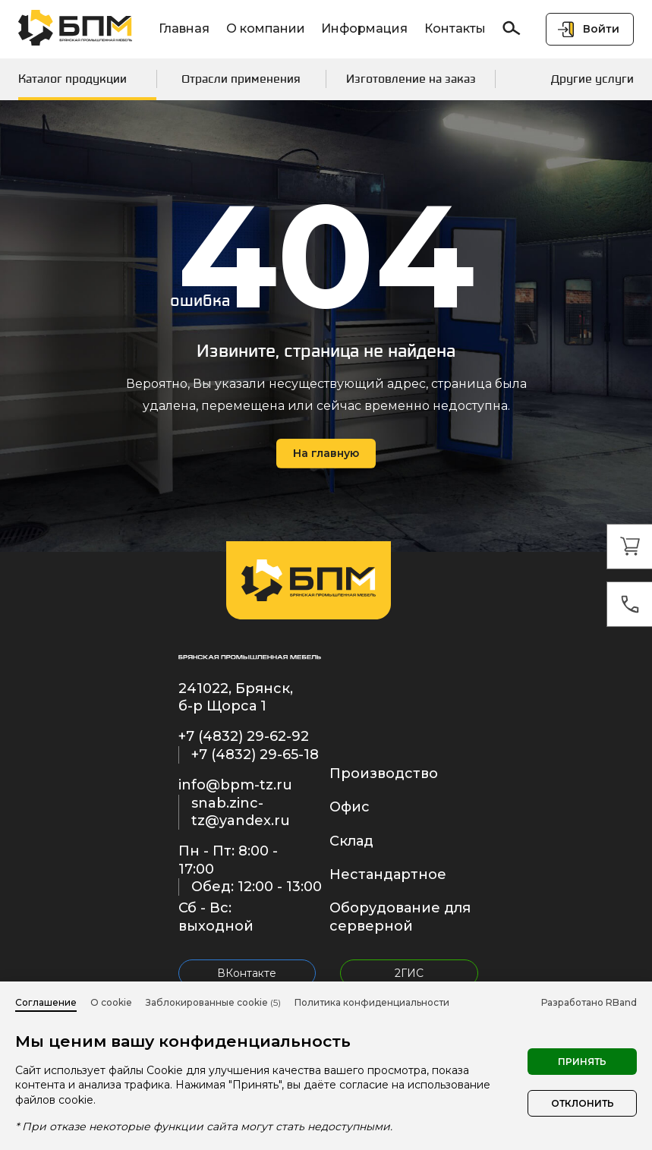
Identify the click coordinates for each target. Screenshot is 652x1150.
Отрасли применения (241, 78)
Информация (364, 28)
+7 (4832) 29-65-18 (255, 754)
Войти (601, 29)
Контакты (455, 28)
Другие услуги (592, 78)
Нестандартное (387, 874)
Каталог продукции (72, 78)
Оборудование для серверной (400, 917)
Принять (582, 1061)
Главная (184, 28)
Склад (351, 841)
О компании (265, 28)
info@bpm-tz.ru (235, 785)
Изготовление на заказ (411, 78)
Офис (349, 807)
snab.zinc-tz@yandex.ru (240, 812)
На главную (326, 453)
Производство (383, 773)
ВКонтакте (246, 973)
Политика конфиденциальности (372, 1002)
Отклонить (582, 1103)
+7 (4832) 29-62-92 (243, 736)
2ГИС (409, 973)
